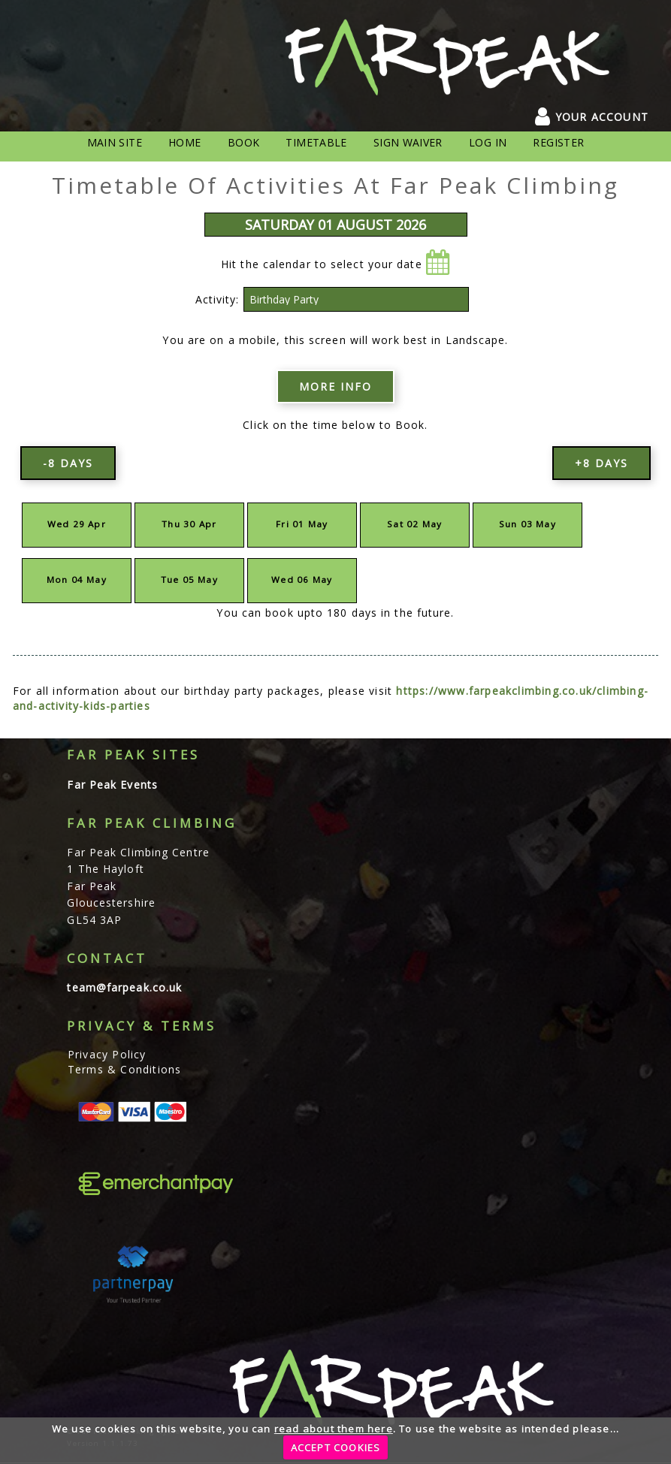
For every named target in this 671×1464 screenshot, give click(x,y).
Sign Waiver (408, 142)
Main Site (114, 142)
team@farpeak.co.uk (124, 987)
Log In (487, 142)
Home (184, 142)
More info (335, 386)
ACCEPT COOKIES (336, 1447)
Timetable (316, 142)
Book (243, 142)
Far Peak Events (112, 784)
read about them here (333, 1428)
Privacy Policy (107, 1054)
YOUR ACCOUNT (591, 117)
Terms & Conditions (125, 1069)
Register (558, 142)
